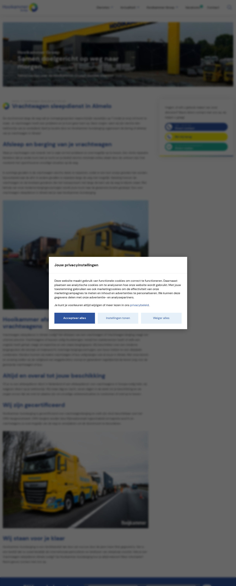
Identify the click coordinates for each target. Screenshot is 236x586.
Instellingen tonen (118, 318)
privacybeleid (139, 305)
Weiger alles (161, 318)
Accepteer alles (74, 318)
